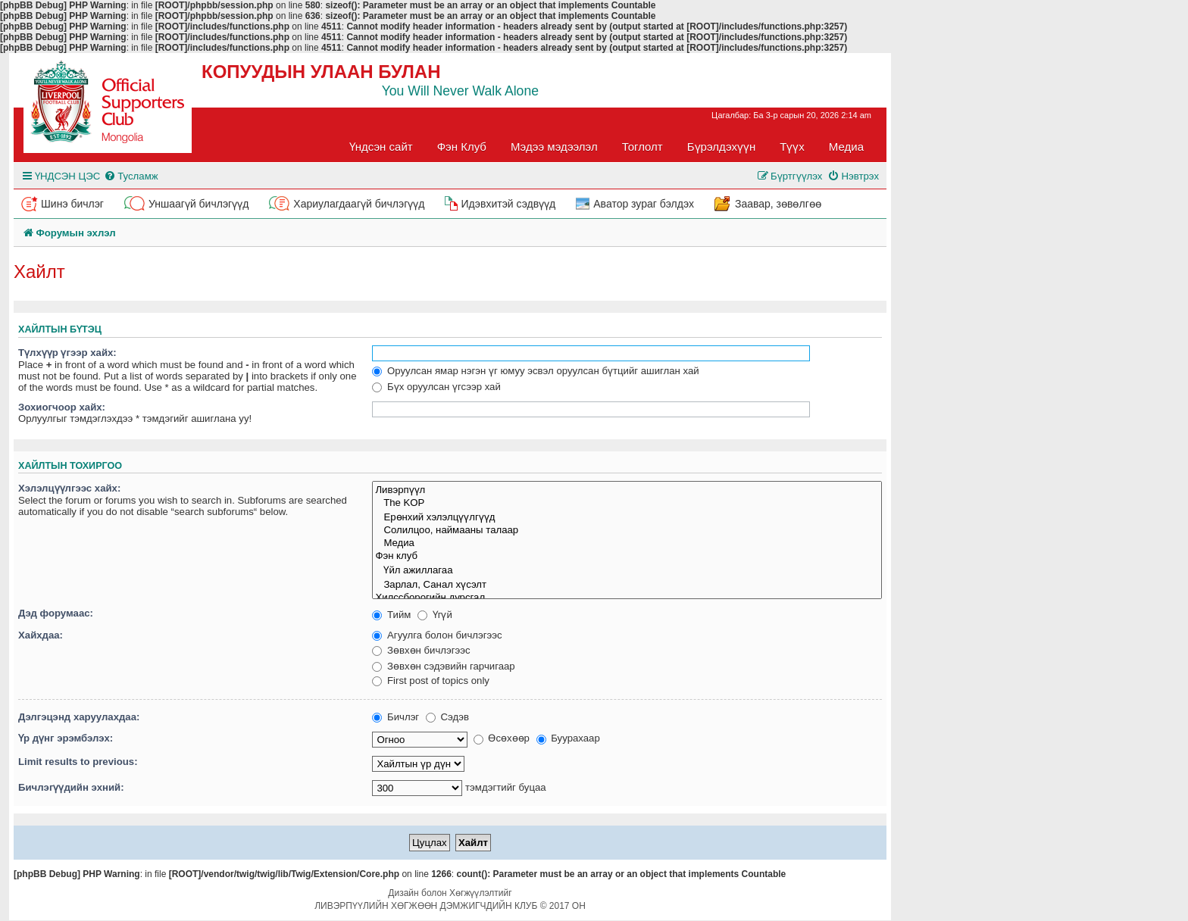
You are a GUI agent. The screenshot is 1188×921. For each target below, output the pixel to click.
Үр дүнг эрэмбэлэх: (65, 738)
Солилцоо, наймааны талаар (627, 530)
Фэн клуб (627, 556)
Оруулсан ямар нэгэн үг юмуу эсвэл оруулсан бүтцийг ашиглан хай (535, 370)
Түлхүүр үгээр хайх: (67, 352)
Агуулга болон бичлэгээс (437, 635)
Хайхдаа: (40, 635)
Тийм (391, 614)
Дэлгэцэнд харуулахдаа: (78, 717)
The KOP (627, 503)
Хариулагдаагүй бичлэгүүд (358, 204)
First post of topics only (430, 680)
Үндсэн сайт (381, 146)
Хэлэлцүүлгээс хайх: (69, 488)
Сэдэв (447, 717)
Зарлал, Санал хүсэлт (627, 584)
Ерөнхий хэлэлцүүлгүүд (627, 517)
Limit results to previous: (78, 761)
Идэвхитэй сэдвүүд (508, 204)
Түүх (792, 146)
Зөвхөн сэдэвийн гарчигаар (443, 666)
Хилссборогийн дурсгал (627, 598)
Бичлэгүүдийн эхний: (71, 787)
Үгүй (434, 614)
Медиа (846, 146)
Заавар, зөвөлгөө (778, 204)
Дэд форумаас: (55, 613)
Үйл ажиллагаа (627, 570)
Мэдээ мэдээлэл (554, 146)
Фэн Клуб (461, 146)
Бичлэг (395, 717)
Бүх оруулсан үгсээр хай (436, 386)
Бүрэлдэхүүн (721, 146)
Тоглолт (642, 146)
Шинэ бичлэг (72, 204)
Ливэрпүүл (627, 489)
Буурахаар (568, 738)
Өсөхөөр (502, 738)
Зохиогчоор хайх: (61, 407)
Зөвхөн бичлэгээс (421, 650)
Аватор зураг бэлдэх (643, 204)
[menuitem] (131, 176)
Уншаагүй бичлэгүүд (198, 204)
